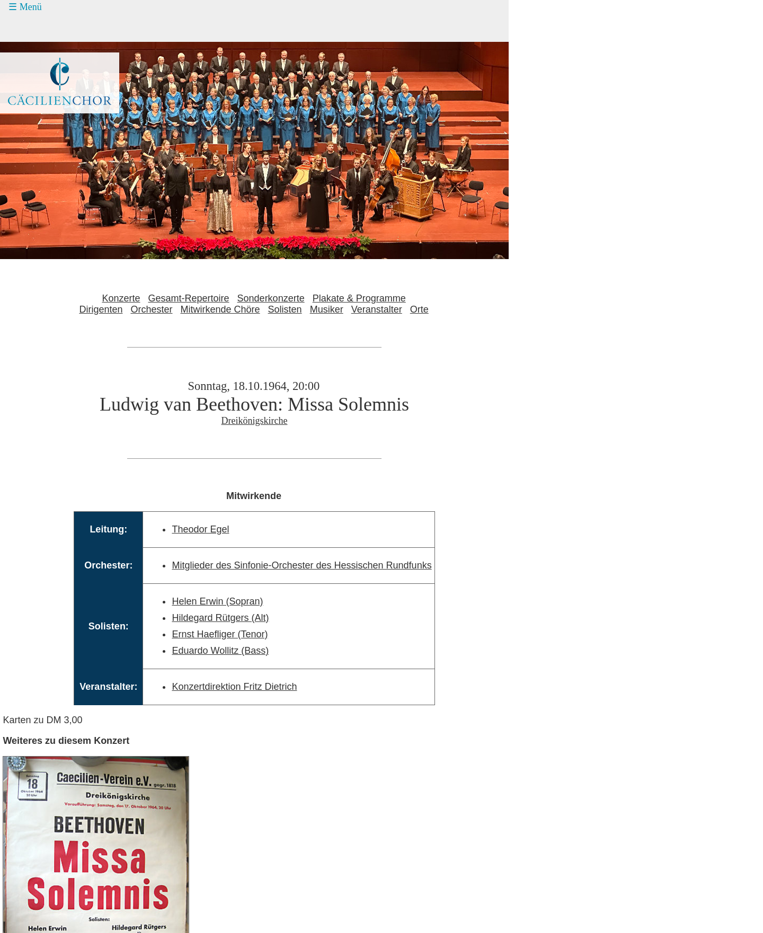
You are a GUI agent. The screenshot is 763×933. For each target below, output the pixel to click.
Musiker (326, 309)
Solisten (285, 309)
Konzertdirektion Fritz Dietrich (234, 686)
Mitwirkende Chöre (220, 309)
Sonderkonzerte (271, 298)
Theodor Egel (200, 529)
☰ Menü (25, 7)
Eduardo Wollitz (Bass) (220, 650)
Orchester (151, 309)
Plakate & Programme (359, 298)
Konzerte (121, 298)
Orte (419, 309)
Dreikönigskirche (254, 420)
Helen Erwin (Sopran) (217, 601)
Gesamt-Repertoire (188, 298)
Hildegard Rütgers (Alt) (220, 617)
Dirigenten (100, 309)
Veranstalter (376, 309)
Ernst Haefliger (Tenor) (220, 634)
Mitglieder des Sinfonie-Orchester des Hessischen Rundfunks (301, 565)
